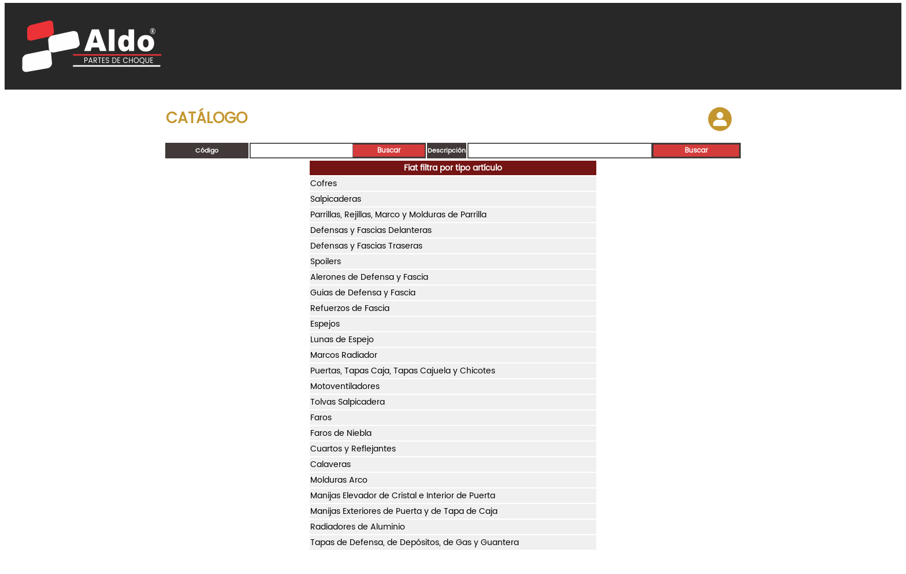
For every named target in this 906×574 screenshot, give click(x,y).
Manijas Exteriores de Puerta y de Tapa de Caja (403, 511)
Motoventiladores (345, 386)
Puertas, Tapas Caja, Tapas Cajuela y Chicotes (402, 370)
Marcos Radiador (343, 355)
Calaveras (330, 464)
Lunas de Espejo (342, 339)
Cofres (323, 183)
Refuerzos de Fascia (349, 308)
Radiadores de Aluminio (357, 527)
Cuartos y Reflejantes (353, 449)
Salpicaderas (335, 199)
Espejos (325, 324)
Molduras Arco (338, 480)
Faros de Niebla (341, 433)
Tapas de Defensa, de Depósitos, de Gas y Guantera (414, 542)
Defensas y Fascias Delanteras (371, 230)
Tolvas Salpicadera (347, 402)
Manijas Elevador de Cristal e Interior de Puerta (402, 495)
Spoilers (325, 261)
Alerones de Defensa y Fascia (369, 277)
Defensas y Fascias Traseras (366, 246)
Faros (321, 417)
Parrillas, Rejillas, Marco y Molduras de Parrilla (398, 214)
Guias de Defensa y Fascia (362, 292)
